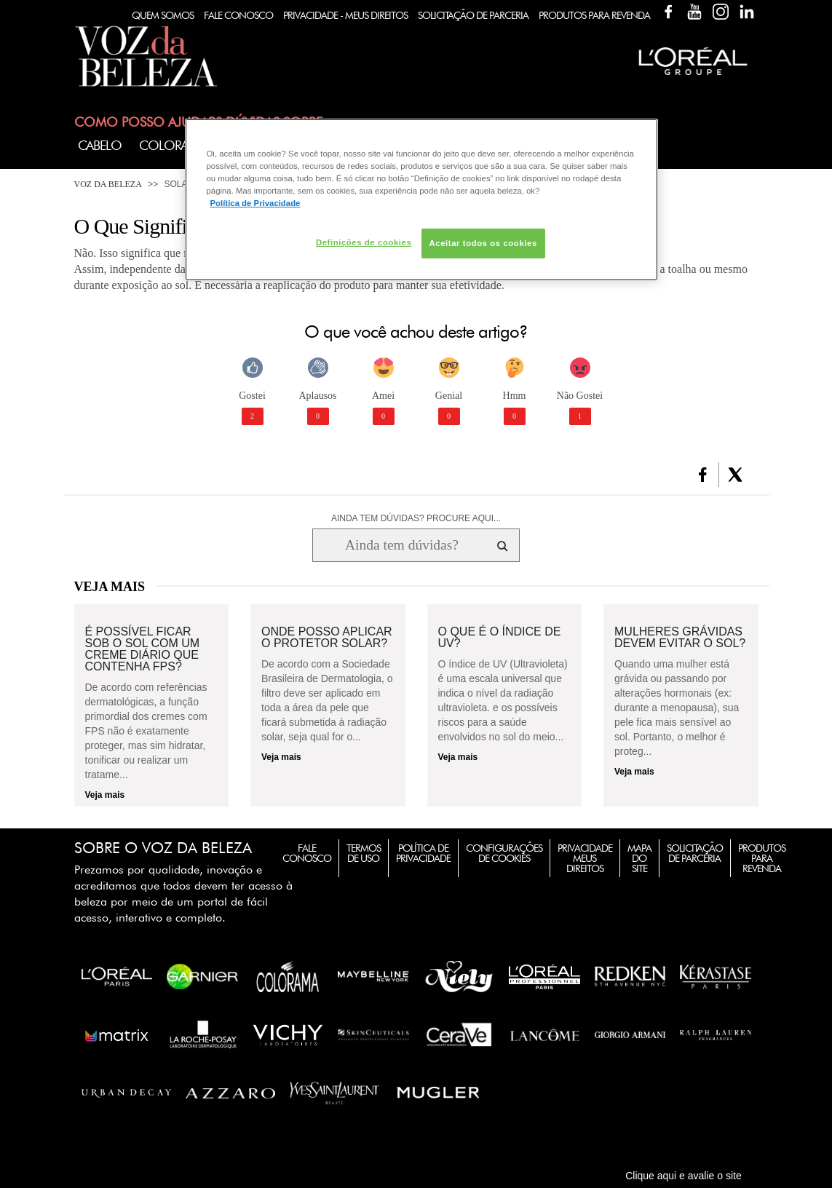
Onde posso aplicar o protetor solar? (326, 637)
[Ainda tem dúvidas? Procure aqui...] (401, 545)
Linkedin (747, 12)
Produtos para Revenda (761, 858)
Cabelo (100, 145)
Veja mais (105, 795)
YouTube (694, 12)
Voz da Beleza (108, 184)
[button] (702, 474)
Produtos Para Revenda (594, 15)
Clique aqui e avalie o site (683, 1175)
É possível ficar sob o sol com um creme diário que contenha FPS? (142, 649)
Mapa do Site (639, 858)
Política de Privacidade (423, 853)
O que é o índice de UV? (499, 637)
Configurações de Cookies (504, 853)
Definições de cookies (363, 242)
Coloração (176, 145)
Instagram (721, 12)
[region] (421, 200)
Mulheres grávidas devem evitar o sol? (679, 637)
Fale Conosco (238, 15)
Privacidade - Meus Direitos (345, 15)
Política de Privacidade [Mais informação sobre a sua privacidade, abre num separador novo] (255, 203)
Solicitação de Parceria (473, 15)
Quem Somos (163, 15)
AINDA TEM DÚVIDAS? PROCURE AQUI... (416, 518)
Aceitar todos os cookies (483, 243)
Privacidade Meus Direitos (585, 858)
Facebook (668, 12)
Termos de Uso (363, 853)
